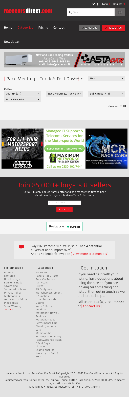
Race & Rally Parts (47, 275)
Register (118, 4)
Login (105, 4)
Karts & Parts (44, 306)
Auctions (41, 309)
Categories (25, 27)
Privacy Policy (12, 292)
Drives (39, 285)
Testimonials (12, 296)
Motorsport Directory (48, 336)
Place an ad (113, 27)
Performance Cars (46, 322)
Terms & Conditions (15, 299)
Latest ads (89, 27)
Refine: (8, 89)
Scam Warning (12, 306)
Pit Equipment (44, 289)
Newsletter (12, 41)
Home (8, 27)
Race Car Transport (47, 279)
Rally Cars (42, 282)
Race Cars (42, 272)
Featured (9, 275)
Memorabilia (43, 333)
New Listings (12, 279)
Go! (119, 12)
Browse (8, 272)
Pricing (43, 27)
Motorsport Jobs (45, 319)
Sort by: (78, 78)
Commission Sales (15, 289)
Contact (58, 27)
